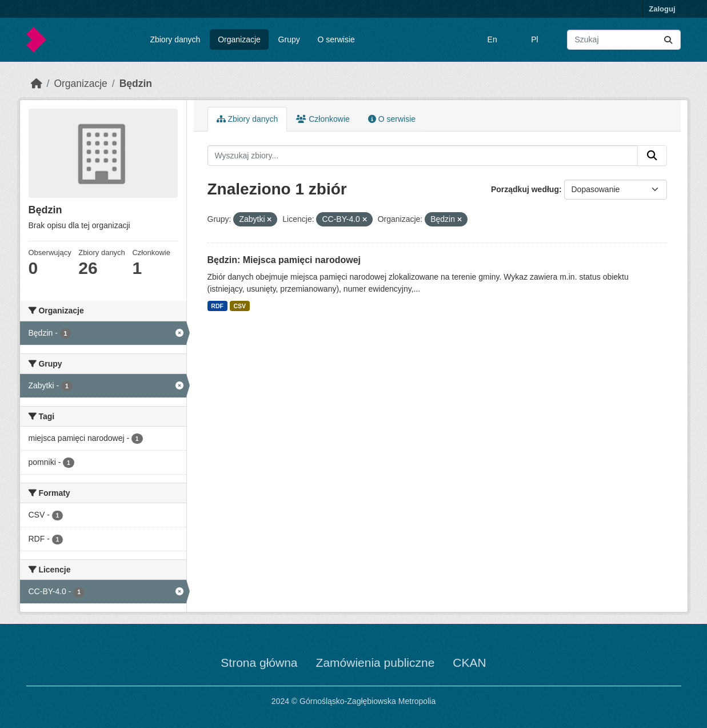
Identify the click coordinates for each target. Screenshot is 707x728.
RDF (217, 306)
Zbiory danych (175, 39)
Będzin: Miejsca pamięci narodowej (284, 260)
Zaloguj (662, 9)
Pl (534, 39)
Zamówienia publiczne (375, 662)
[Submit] (668, 40)
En (492, 39)
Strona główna (259, 662)
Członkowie (322, 119)
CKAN (469, 662)
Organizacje (239, 39)
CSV (239, 306)
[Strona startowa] (36, 83)
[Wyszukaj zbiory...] (624, 40)
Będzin (135, 83)
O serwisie (336, 39)
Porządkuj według (525, 189)
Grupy (289, 39)
